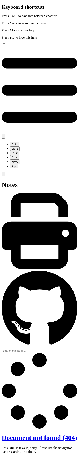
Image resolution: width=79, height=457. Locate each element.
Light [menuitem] (15, 148)
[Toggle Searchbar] (3, 174)
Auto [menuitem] (14, 144)
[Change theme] (3, 136)
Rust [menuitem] (14, 153)
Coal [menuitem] (14, 157)
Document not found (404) (39, 437)
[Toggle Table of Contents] (39, 132)
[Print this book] (39, 267)
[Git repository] (39, 346)
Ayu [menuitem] (14, 166)
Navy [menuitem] (15, 161)
